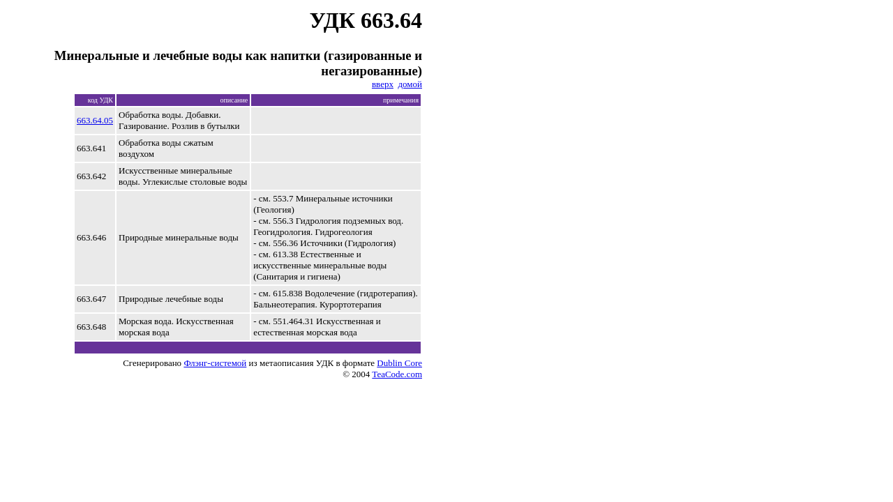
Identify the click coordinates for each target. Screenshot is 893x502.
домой (410, 84)
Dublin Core (399, 363)
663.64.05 (95, 120)
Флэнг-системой (214, 363)
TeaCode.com (397, 374)
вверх (382, 84)
